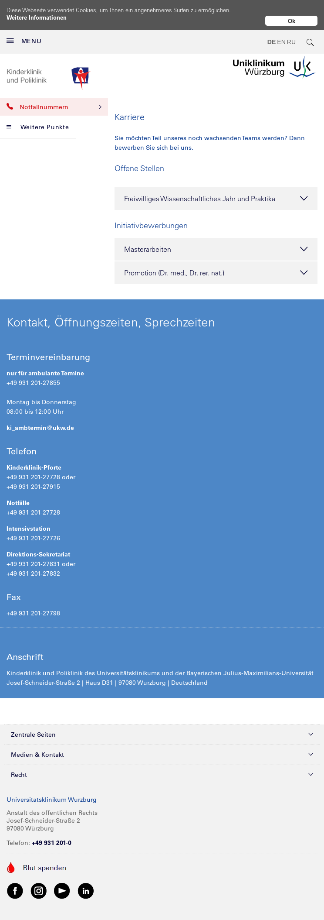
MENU (24, 34)
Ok (291, 20)
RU (291, 34)
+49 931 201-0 (51, 836)
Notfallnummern (54, 100)
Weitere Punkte (38, 120)
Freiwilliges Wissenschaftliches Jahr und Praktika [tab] (216, 191)
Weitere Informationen (37, 17)
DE (271, 34)
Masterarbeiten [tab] (216, 242)
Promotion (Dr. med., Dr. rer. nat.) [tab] (216, 266)
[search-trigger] (310, 35)
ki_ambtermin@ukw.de (40, 421)
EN (281, 34)
